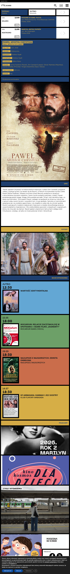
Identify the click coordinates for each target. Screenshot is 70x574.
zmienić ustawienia (51, 562)
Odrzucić (18, 571)
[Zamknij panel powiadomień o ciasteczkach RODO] (35, 570)
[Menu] (67, 5)
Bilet (17, 25)
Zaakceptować (7, 571)
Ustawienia (28, 571)
